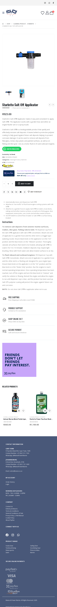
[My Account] (47, 13)
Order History (10, 482)
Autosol (5, 417)
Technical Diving (11, 548)
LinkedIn (12, 192)
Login (7, 484)
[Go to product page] (15, 402)
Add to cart (26, 184)
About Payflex (10, 520)
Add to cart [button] (19, 411)
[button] (4, 13)
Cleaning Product (15, 160)
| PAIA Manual (19, 515)
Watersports (10, 550)
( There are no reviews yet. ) (20, 108)
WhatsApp (49, 2)
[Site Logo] (11, 12)
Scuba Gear (9, 546)
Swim (7, 552)
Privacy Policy (10, 515)
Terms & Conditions (12, 511)
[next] (53, 104)
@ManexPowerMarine (20, 455)
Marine (32, 552)
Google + (16, 192)
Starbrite (24, 160)
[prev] (49, 104)
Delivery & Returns (12, 509)
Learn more (31, 175)
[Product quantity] (8, 183)
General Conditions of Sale (14, 513)
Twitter (8, 192)
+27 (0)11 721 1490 (23, 464)
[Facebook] (53, 2)
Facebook (4, 192)
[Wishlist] (43, 13)
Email (20, 192)
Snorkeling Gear (35, 548)
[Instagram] (45, 2)
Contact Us (9, 506)
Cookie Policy (10, 518)
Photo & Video (35, 550)
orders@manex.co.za (16, 471)
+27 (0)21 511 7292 (23, 453)
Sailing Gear (34, 546)
